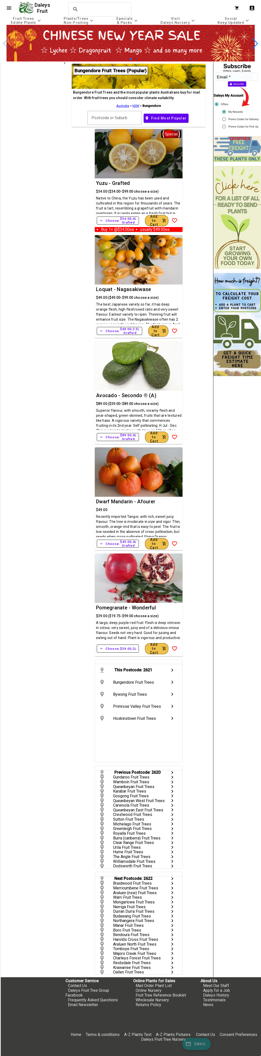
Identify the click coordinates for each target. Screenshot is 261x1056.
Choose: (118, 220)
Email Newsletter (83, 1004)
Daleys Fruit (43, 8)
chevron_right (172, 670)
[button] (131, 59)
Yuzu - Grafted (113, 183)
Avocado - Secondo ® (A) (126, 395)
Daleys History (216, 995)
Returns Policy (148, 1004)
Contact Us (77, 985)
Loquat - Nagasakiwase (123, 289)
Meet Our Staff (216, 985)
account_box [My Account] (252, 8)
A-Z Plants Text (137, 1034)
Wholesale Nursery (152, 1000)
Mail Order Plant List (154, 985)
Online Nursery (148, 990)
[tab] (26, 20)
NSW (135, 106)
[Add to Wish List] (174, 221)
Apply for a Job (216, 990)
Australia (122, 106)
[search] (99, 9)
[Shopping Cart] (238, 8)
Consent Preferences (238, 1034)
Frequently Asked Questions (93, 1000)
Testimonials (214, 1000)
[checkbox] (32, 84)
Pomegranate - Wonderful (126, 608)
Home (76, 1034)
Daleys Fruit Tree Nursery (163, 1039)
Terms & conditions (103, 1034)
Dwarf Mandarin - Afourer (125, 502)
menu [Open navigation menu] (9, 8)
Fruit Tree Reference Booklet (161, 995)
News (208, 1004)
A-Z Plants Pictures (173, 1034)
